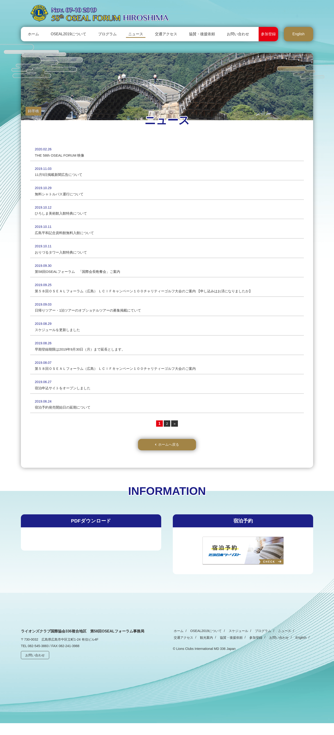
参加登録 (268, 34)
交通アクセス (166, 34)
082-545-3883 (38, 658)
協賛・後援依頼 (202, 34)
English (298, 34)
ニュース (135, 34)
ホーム (33, 34)
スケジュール (234, 643)
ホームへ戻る (168, 456)
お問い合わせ (238, 34)
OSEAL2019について (68, 34)
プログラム (107, 34)
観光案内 (179, 649)
